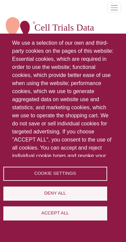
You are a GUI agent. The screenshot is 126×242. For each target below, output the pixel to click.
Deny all (55, 193)
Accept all (55, 212)
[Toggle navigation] (114, 8)
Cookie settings (55, 173)
